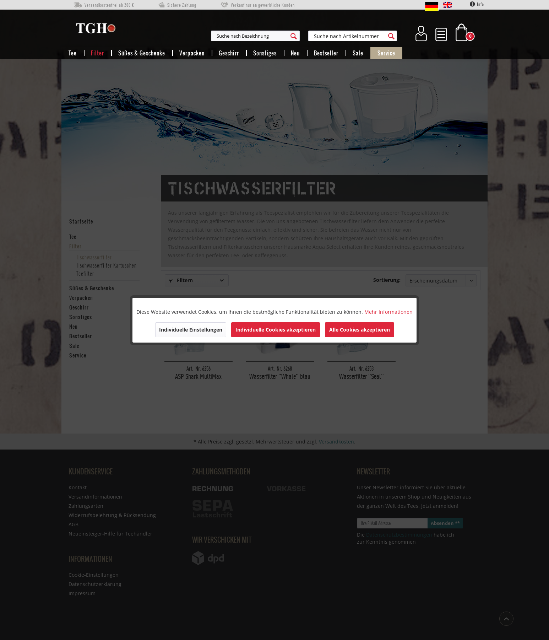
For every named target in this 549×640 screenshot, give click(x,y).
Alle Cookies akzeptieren (359, 329)
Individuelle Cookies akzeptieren (275, 329)
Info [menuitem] (477, 4)
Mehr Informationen (388, 311)
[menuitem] (290, 36)
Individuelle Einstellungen (190, 329)
